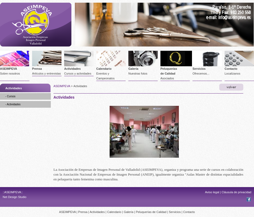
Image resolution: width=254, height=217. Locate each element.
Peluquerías (168, 68)
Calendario (103, 68)
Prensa (37, 68)
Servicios (199, 68)
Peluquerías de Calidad (151, 212)
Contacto (231, 68)
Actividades (72, 68)
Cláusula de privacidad (236, 192)
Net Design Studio (14, 197)
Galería (133, 68)
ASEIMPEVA (8, 68)
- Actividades (13, 104)
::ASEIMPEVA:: (13, 192)
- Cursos (10, 96)
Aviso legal (212, 192)
